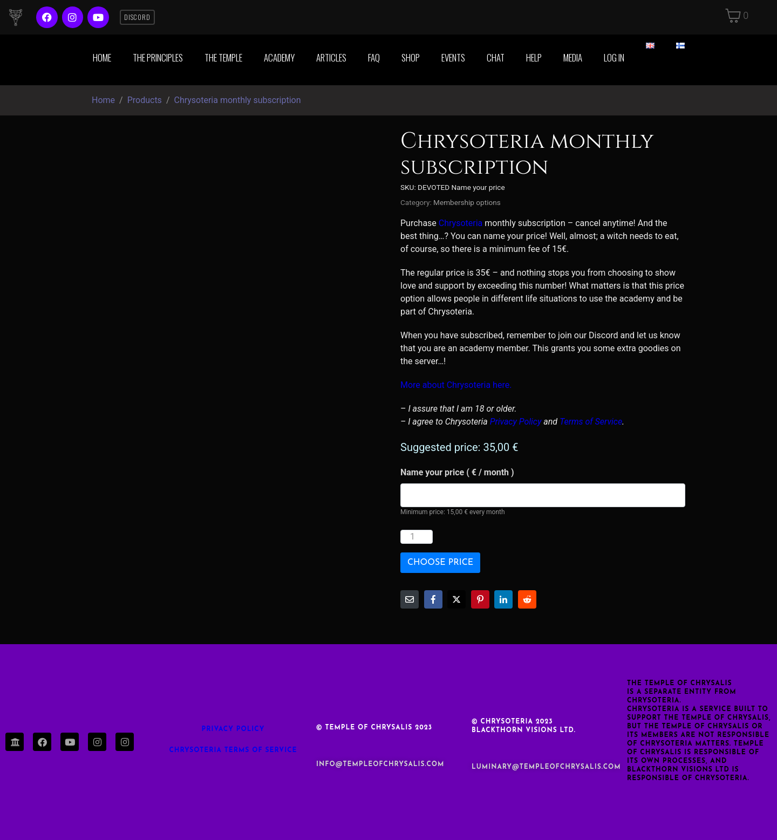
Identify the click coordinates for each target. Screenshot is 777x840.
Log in (614, 57)
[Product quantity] (416, 537)
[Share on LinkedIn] (503, 599)
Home (102, 57)
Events (453, 57)
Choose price (440, 562)
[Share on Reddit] (527, 599)
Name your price (457, 472)
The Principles (158, 57)
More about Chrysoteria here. (456, 385)
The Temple (223, 57)
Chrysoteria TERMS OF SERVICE (233, 750)
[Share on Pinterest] (480, 599)
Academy (279, 57)
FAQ (374, 57)
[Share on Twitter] (456, 599)
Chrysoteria (460, 223)
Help (534, 57)
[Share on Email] (409, 599)
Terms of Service (591, 421)
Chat (496, 57)
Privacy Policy (516, 421)
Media (572, 57)
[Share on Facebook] (433, 599)
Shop (410, 57)
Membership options (467, 202)
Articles (331, 57)
